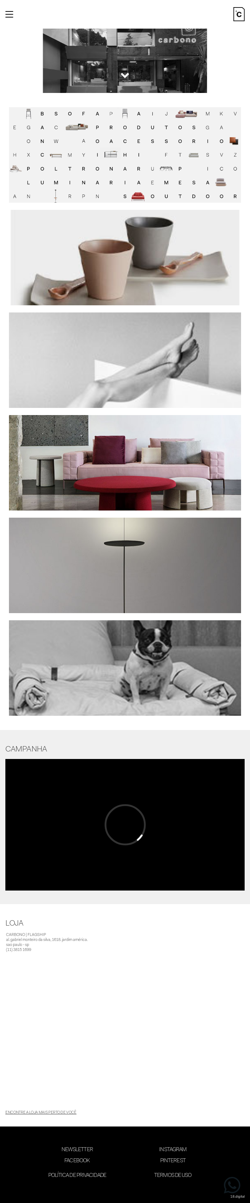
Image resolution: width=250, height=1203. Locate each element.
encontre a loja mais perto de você (41, 1113)
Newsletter (77, 1150)
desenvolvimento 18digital (125, 1191)
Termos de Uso (172, 1175)
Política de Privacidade (77, 1175)
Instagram (172, 1150)
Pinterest (173, 1161)
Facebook (77, 1161)
